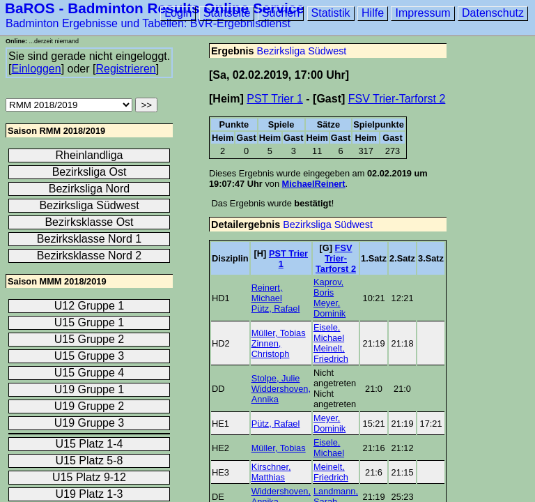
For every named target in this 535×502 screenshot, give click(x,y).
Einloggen (36, 69)
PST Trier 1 (275, 99)
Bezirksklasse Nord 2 (89, 255)
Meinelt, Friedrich (330, 353)
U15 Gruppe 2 (89, 339)
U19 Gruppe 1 (89, 389)
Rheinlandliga (89, 155)
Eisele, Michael (328, 332)
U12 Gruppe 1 (89, 306)
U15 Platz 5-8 (89, 460)
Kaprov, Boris (328, 287)
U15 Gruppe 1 (89, 322)
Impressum (422, 13)
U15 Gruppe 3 (89, 356)
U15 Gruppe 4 (89, 373)
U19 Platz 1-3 (89, 494)
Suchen (281, 13)
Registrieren (125, 69)
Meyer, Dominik (329, 308)
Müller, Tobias (278, 333)
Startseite (227, 13)
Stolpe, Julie (275, 378)
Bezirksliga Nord (89, 189)
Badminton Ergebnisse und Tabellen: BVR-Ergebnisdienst (148, 23)
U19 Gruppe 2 (89, 406)
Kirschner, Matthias (271, 472)
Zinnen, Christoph (270, 348)
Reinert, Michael (267, 292)
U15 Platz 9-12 (89, 477)
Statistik (330, 13)
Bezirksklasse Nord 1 (89, 239)
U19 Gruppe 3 (89, 423)
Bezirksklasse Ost (89, 222)
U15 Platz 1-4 (89, 444)
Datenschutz (493, 13)
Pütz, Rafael (275, 308)
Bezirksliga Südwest (302, 50)
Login (178, 13)
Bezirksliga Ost (89, 172)
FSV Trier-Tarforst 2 (397, 99)
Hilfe (373, 13)
